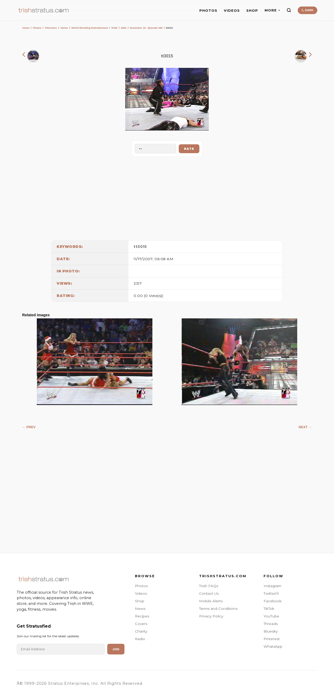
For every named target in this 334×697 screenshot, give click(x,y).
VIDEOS (232, 11)
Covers (141, 624)
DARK (307, 10)
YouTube (271, 616)
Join (115, 649)
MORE (272, 10)
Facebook (273, 601)
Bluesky (271, 631)
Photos (37, 27)
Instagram (272, 586)
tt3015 (140, 247)
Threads (271, 624)
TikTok (269, 608)
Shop (139, 601)
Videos (141, 593)
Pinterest (272, 639)
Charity (141, 631)
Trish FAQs (208, 586)
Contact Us (209, 593)
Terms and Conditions (218, 608)
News (140, 608)
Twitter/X (271, 593)
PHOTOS (208, 11)
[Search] (289, 10)
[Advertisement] (167, 197)
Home (25, 27)
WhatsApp (273, 646)
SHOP (252, 11)
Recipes (142, 616)
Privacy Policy (211, 616)
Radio (140, 639)
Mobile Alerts (211, 601)
